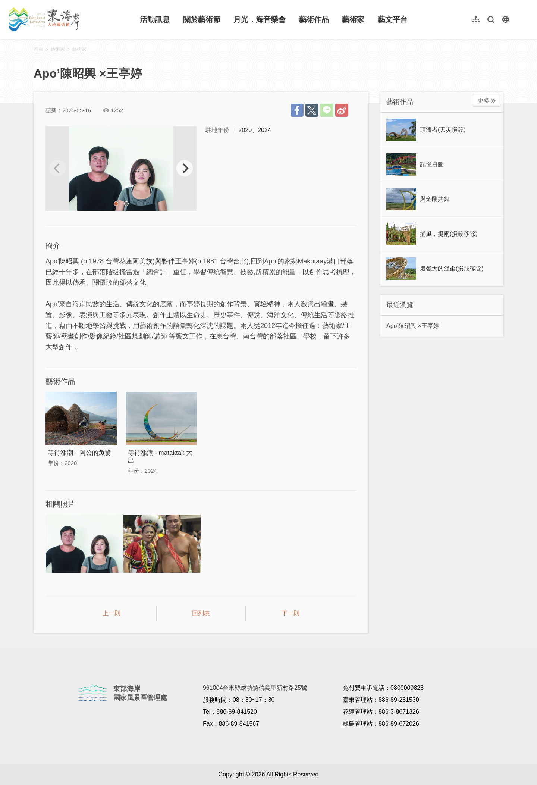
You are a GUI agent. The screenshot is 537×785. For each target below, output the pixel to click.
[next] (184, 168)
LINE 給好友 (326, 110)
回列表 (201, 613)
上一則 (111, 613)
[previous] (57, 168)
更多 (484, 100)
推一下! (311, 110)
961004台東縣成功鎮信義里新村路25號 (255, 688)
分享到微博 (341, 110)
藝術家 (79, 49)
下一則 (290, 613)
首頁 (38, 49)
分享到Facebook (297, 110)
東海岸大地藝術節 (44, 19)
